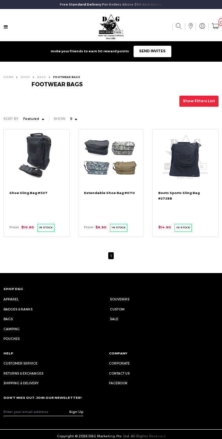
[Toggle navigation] (6, 27)
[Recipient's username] (36, 411)
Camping (11, 329)
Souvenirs (119, 299)
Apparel (11, 299)
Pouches (11, 339)
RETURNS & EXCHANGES (23, 373)
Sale (114, 319)
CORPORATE (119, 363)
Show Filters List (199, 101)
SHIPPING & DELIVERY (21, 383)
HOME (8, 77)
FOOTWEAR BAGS (66, 77)
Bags (8, 319)
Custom (117, 309)
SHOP (25, 77)
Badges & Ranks (18, 309)
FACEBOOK (118, 383)
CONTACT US (119, 373)
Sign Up (76, 412)
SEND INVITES (152, 51)
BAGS (41, 77)
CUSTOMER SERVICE (20, 363)
